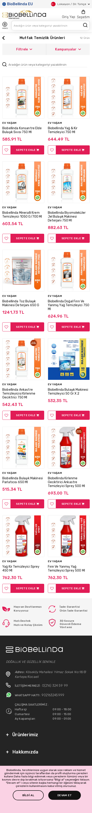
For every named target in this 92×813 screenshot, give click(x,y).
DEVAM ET (64, 795)
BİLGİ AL (28, 795)
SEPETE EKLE (27, 150)
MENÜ (5, 25)
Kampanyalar (68, 49)
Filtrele (24, 49)
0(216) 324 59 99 (55, 686)
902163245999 (52, 695)
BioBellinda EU (17, 4)
